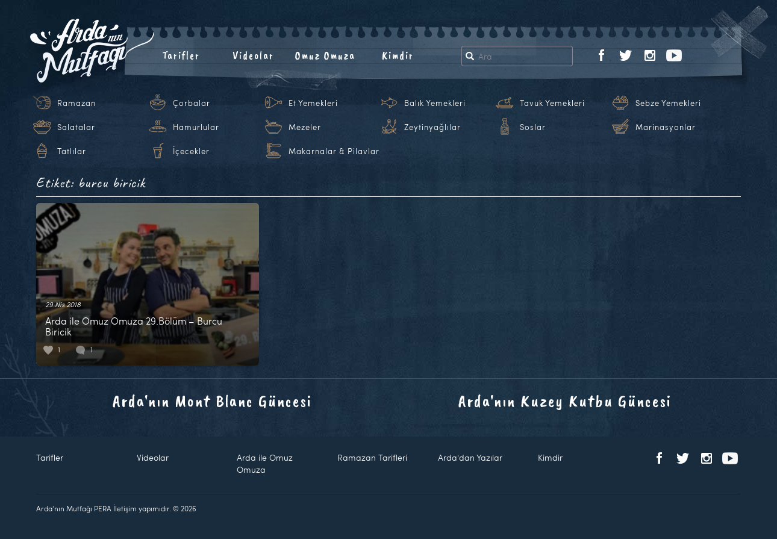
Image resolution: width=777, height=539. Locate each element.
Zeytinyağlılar (432, 127)
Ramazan (76, 103)
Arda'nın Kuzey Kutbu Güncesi (565, 400)
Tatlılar (71, 151)
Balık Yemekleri (435, 103)
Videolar (253, 55)
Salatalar (76, 127)
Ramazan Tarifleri (372, 457)
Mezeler (305, 127)
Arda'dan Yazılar (470, 457)
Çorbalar (191, 103)
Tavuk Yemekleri (552, 103)
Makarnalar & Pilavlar (334, 151)
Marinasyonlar (665, 127)
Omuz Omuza (325, 55)
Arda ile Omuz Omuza (265, 463)
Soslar (533, 127)
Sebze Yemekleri (668, 103)
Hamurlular (196, 127)
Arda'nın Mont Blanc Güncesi (212, 400)
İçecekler (191, 151)
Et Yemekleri (313, 103)
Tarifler (181, 55)
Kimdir (398, 55)
